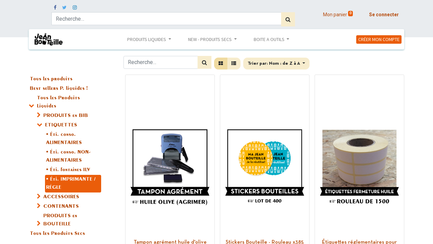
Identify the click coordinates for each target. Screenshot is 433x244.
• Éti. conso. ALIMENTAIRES (64, 139)
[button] (276, 63)
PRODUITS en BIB (65, 116)
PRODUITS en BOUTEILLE (60, 220)
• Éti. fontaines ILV (68, 170)
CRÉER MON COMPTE (379, 39)
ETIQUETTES (61, 125)
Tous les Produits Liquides (58, 102)
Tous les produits (51, 79)
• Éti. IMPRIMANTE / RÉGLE (70, 183)
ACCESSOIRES (61, 197)
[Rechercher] (288, 19)
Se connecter (384, 14)
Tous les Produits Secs (57, 234)
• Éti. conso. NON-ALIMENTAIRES (68, 156)
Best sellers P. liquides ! (59, 89)
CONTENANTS (61, 206)
